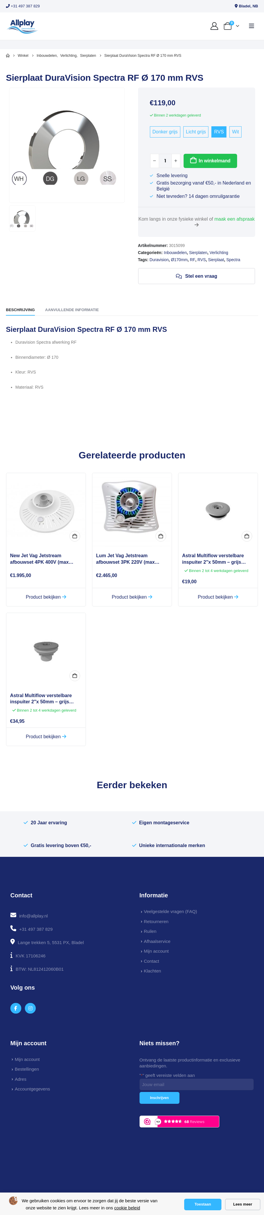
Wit (235, 131)
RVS (219, 131)
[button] (251, 26)
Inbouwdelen (175, 253)
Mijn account (156, 951)
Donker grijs (165, 131)
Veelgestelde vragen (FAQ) (170, 911)
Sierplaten (198, 253)
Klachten (152, 970)
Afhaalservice (157, 941)
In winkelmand (214, 160)
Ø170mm (179, 260)
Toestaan (203, 1204)
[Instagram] (30, 1008)
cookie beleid (127, 1207)
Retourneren (156, 921)
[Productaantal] (165, 161)
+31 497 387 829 (23, 6)
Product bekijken (46, 597)
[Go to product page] (46, 510)
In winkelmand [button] (161, 536)
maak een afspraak (234, 219)
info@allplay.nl (33, 915)
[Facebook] (15, 1008)
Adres (20, 1079)
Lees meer (242, 1204)
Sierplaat (216, 260)
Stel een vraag (196, 276)
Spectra (233, 260)
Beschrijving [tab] (20, 310)
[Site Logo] (22, 26)
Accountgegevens (32, 1088)
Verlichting (219, 253)
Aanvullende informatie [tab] (72, 310)
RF (192, 260)
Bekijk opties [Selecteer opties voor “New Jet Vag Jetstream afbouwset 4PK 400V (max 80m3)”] (74, 536)
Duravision (159, 260)
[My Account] (214, 26)
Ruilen (150, 931)
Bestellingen (27, 1069)
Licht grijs (196, 131)
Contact (151, 961)
